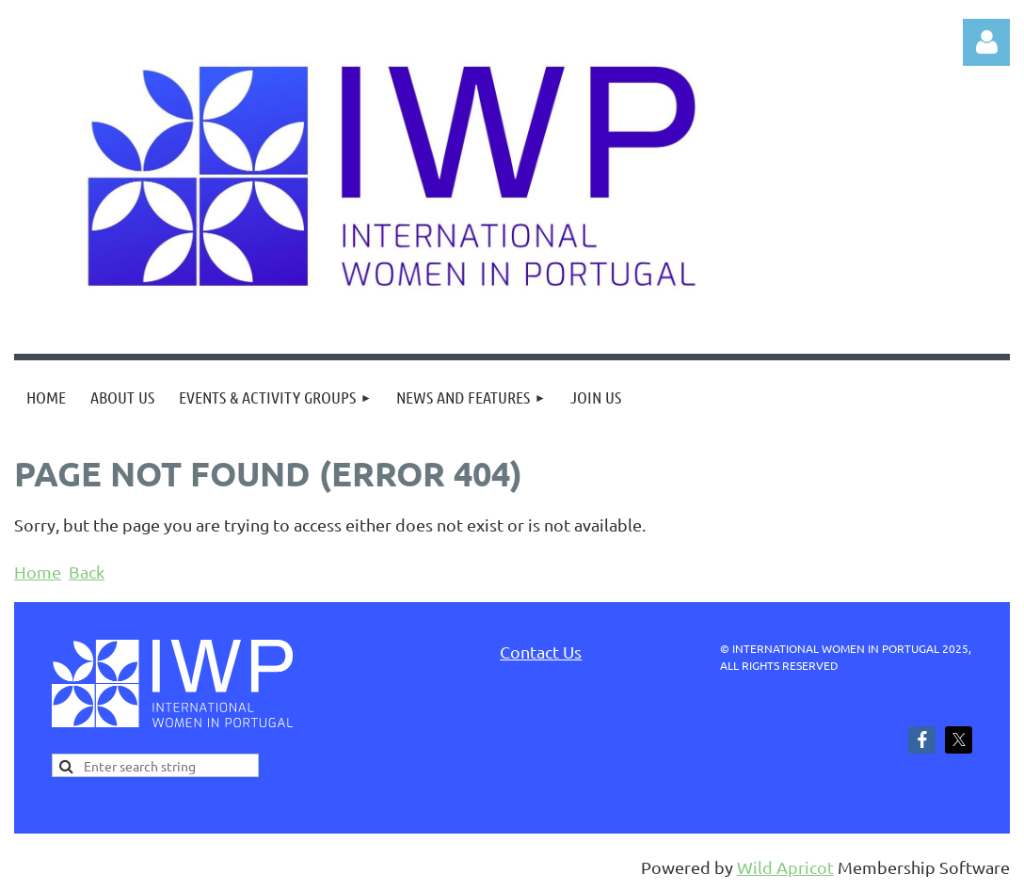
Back (86, 571)
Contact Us (541, 651)
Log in (986, 42)
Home (37, 571)
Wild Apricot (785, 867)
